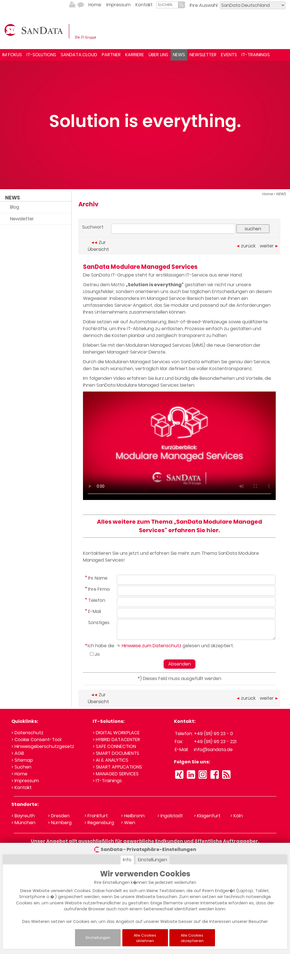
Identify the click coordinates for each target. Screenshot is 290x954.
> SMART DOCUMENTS (116, 753)
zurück (246, 246)
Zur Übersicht (98, 246)
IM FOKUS (12, 54)
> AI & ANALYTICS (110, 760)
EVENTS (229, 54)
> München (23, 822)
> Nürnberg (60, 822)
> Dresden (59, 815)
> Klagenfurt (207, 815)
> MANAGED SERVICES (116, 774)
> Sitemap (22, 760)
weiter (269, 246)
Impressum (118, 4)
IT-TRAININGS (256, 54)
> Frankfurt (96, 815)
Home (94, 4)
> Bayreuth (23, 815)
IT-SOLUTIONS (41, 54)
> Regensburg (99, 822)
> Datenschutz (27, 732)
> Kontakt (21, 787)
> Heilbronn (133, 815)
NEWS (179, 54)
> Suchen (21, 767)
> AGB (17, 753)
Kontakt (144, 4)
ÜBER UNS (158, 54)
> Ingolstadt (170, 815)
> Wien (128, 822)
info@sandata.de (213, 749)
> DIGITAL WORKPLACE (116, 732)
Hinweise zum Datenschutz (148, 645)
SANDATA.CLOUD (79, 54)
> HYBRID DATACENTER (116, 739)
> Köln (236, 815)
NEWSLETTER (203, 54)
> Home (19, 774)
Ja (97, 654)
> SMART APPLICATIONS (117, 767)
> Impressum (25, 780)
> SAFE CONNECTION (114, 746)
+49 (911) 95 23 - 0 (213, 733)
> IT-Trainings (107, 780)
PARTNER (111, 54)
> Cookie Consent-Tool (36, 739)
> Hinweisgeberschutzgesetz (42, 746)
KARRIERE (134, 54)
